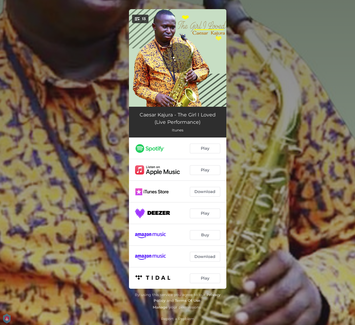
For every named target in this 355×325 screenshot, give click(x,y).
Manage (160, 307)
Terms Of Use (187, 300)
